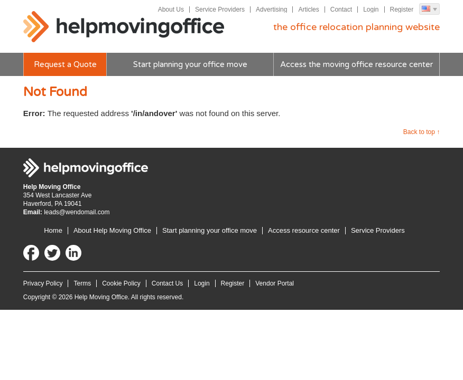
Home (53, 230)
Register (402, 9)
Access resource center (304, 230)
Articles (308, 9)
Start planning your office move (190, 64)
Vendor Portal (274, 283)
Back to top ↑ (421, 132)
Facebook (31, 253)
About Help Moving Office (112, 230)
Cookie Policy (121, 283)
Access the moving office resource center (356, 64)
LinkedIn (73, 253)
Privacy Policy (43, 283)
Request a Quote (65, 64)
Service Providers (220, 9)
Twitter (52, 253)
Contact (341, 9)
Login (370, 9)
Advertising (271, 9)
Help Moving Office (123, 27)
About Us (171, 9)
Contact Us (167, 283)
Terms (82, 283)
